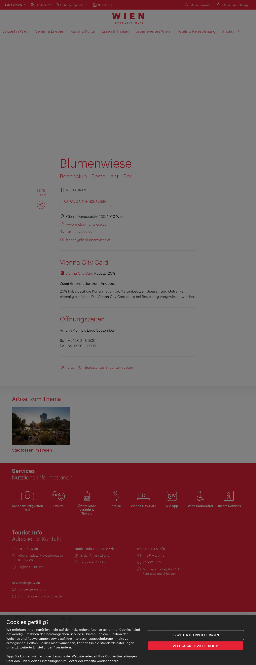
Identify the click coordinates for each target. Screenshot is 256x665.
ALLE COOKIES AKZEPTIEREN (196, 648)
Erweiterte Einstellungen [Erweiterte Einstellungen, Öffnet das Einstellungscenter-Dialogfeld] (196, 637)
